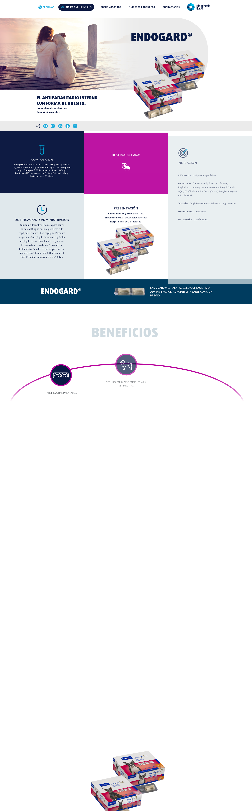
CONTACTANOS (171, 7)
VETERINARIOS (76, 7)
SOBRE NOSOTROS (111, 7)
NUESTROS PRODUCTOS (142, 7)
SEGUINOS (46, 7)
